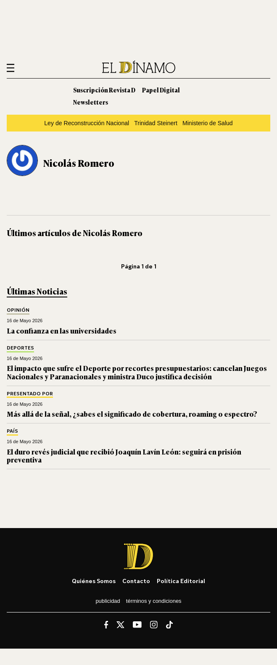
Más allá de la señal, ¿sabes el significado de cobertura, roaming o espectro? (132, 414)
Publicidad (107, 601)
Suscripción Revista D (104, 89)
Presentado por (30, 394)
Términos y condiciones (154, 601)
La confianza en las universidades (61, 331)
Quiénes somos (94, 580)
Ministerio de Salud (207, 123)
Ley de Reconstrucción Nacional (86, 123)
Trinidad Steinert (155, 123)
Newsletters (90, 101)
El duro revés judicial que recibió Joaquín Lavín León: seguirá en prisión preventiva (124, 456)
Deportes (20, 348)
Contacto (136, 580)
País (12, 431)
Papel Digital (161, 89)
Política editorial (181, 580)
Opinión (18, 310)
